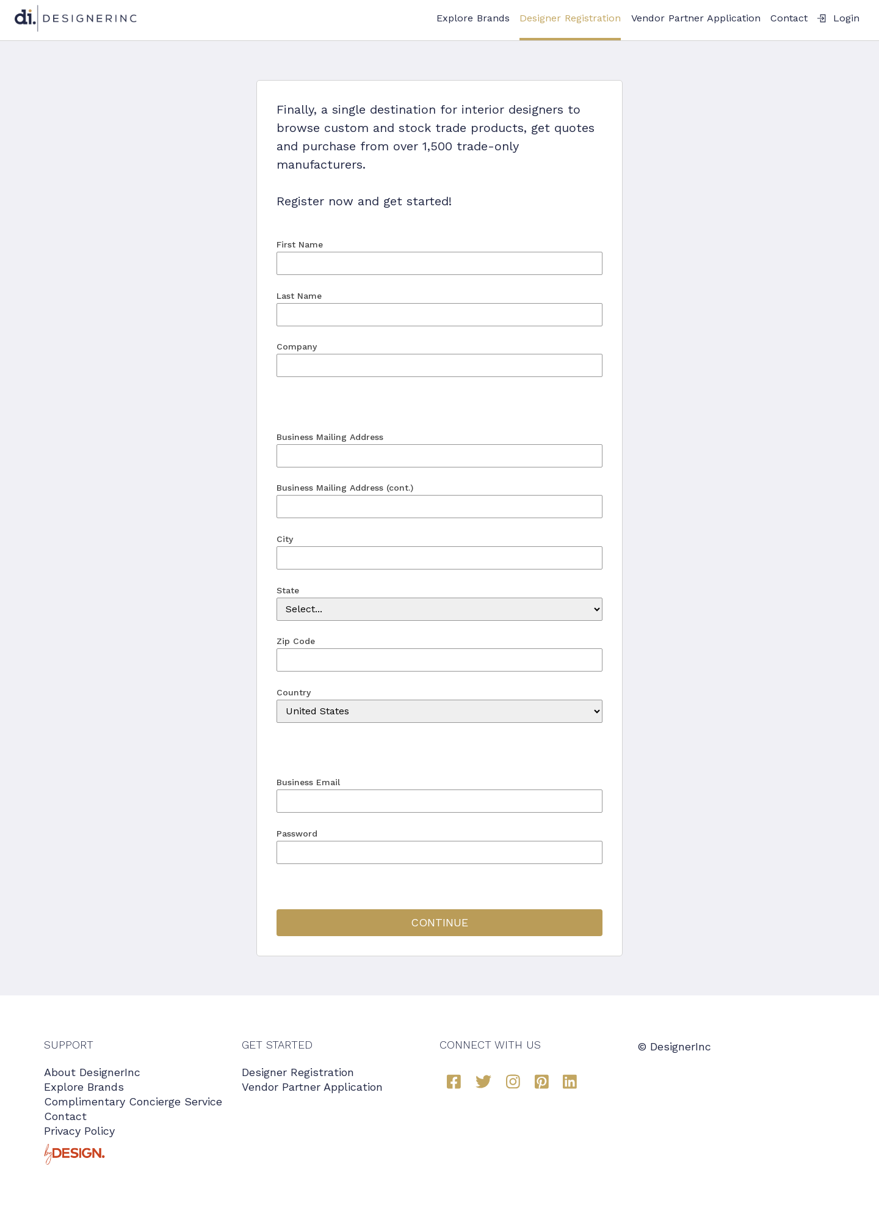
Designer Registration (570, 18)
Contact (789, 18)
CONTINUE (439, 922)
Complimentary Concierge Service (133, 1101)
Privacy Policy (79, 1130)
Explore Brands (473, 18)
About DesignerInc (92, 1072)
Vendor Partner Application (696, 18)
